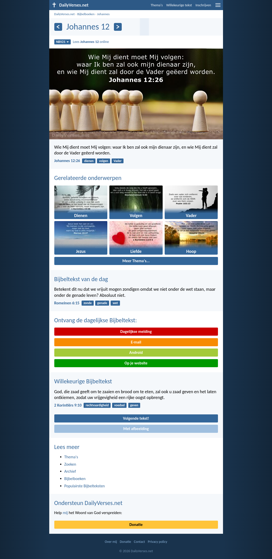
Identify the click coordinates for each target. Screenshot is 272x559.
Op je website (136, 363)
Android (136, 352)
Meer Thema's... (136, 260)
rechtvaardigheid (97, 405)
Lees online (91, 41)
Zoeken (70, 464)
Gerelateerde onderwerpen (87, 177)
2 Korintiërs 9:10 (68, 405)
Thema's (157, 5)
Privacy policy (157, 542)
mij (65, 512)
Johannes (103, 14)
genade (102, 303)
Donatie (135, 524)
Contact (139, 542)
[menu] (218, 7)
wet (115, 303)
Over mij (111, 542)
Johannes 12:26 (67, 160)
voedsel (119, 405)
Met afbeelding (136, 428)
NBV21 (62, 42)
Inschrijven (203, 5)
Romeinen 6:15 (67, 303)
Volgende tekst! (136, 418)
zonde (88, 303)
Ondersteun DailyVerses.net (88, 503)
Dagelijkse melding (136, 331)
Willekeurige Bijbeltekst (83, 381)
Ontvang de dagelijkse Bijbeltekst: (95, 320)
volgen (103, 161)
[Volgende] (118, 27)
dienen (88, 161)
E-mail (136, 342)
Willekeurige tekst (179, 5)
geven (134, 405)
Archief (70, 471)
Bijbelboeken (85, 14)
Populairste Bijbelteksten (84, 486)
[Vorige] (58, 27)
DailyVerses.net (64, 14)
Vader (118, 161)
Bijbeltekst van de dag (81, 279)
